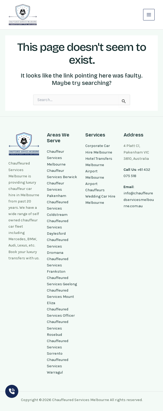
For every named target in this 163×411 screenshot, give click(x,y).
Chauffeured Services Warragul (57, 366)
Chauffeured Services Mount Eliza (60, 296)
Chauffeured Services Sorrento (57, 347)
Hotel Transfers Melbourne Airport (98, 164)
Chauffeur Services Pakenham (56, 189)
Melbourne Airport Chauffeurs (95, 183)
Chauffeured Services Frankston (57, 265)
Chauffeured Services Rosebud (57, 328)
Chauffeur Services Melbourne (56, 157)
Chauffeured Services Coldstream (57, 208)
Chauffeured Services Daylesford (57, 227)
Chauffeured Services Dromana (57, 246)
